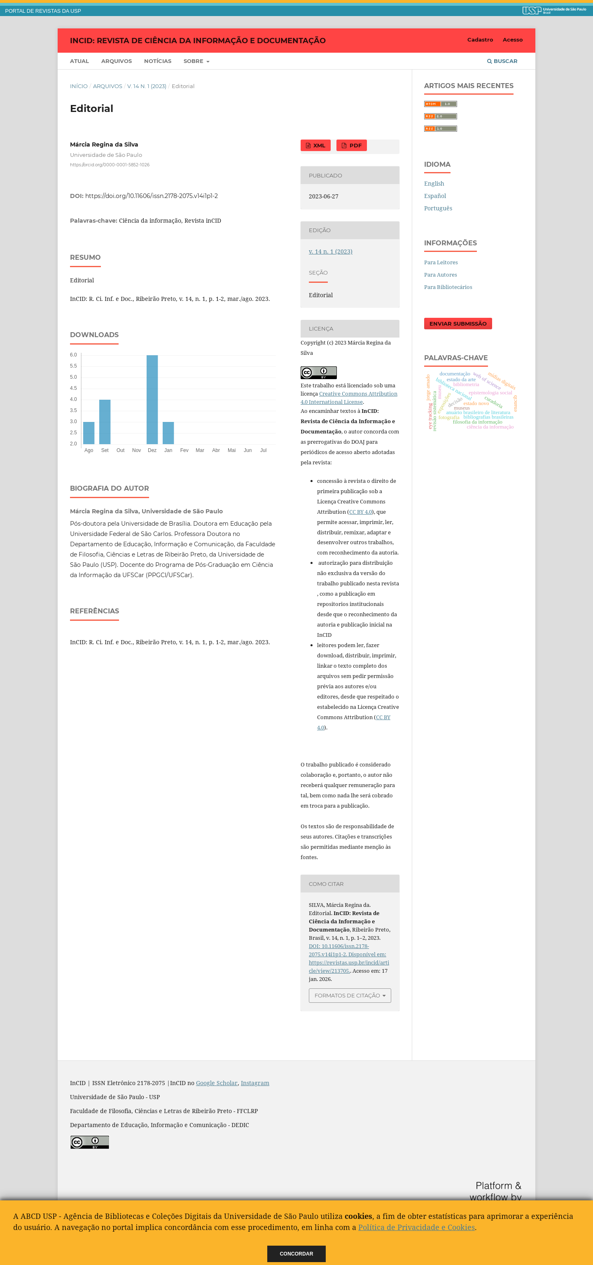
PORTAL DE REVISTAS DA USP (43, 11)
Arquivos (116, 61)
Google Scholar (217, 1083)
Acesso (513, 39)
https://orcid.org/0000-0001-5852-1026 (109, 165)
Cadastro (480, 39)
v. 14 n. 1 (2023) (146, 86)
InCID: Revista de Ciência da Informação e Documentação (198, 40)
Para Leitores (441, 262)
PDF (355, 145)
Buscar (502, 61)
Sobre (194, 61)
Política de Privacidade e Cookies (416, 1227)
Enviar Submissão (458, 323)
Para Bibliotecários (448, 287)
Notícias (157, 61)
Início (79, 86)
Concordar (296, 1254)
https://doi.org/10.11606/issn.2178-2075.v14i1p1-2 (151, 196)
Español (435, 196)
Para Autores (440, 274)
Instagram (255, 1083)
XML (318, 145)
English (434, 183)
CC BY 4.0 (360, 511)
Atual (79, 61)
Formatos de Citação (347, 995)
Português (438, 208)
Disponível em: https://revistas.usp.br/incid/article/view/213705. (349, 962)
